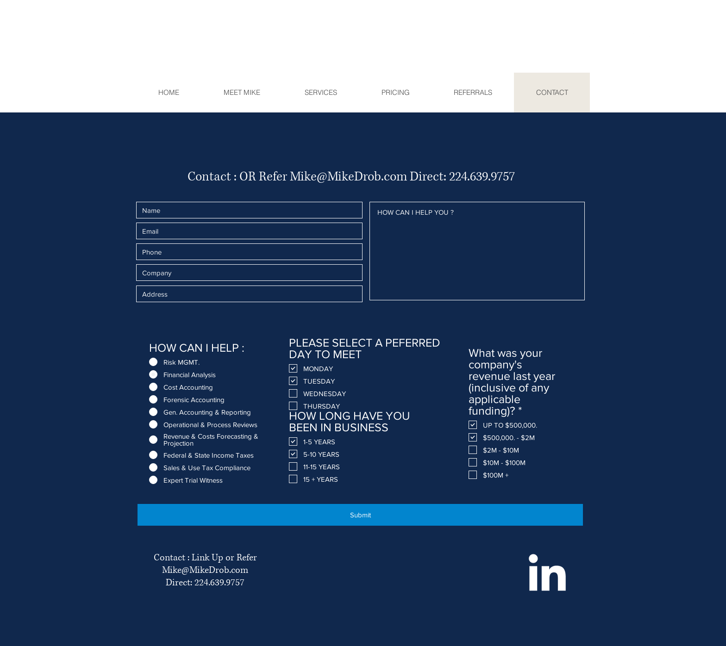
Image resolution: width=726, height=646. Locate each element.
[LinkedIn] (640, 39)
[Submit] (360, 515)
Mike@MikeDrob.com (348, 176)
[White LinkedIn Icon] (547, 572)
